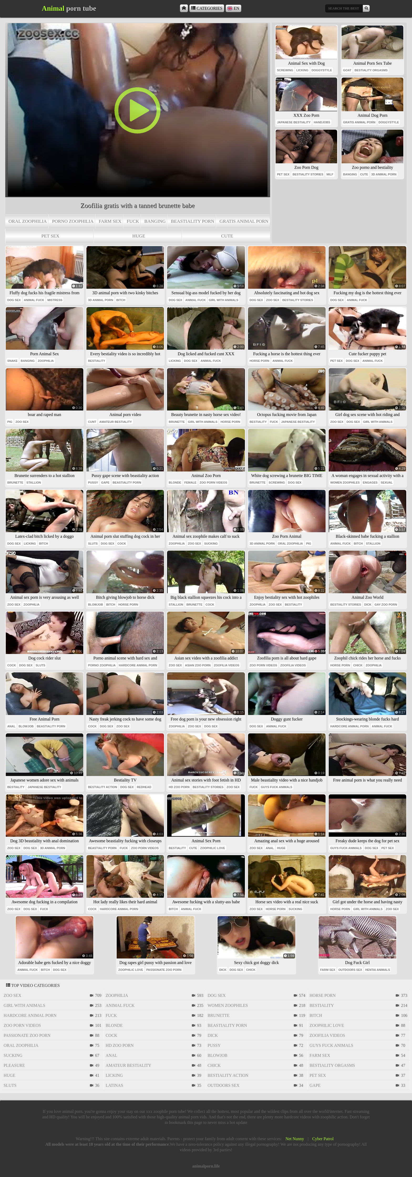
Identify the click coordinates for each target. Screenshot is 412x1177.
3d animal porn (383, 174)
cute (227, 236)
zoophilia (46, 360)
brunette (177, 421)
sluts (93, 543)
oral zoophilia (28, 221)
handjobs (322, 122)
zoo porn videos (213, 482)
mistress (54, 300)
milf (329, 174)
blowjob (95, 604)
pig (9, 421)
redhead (144, 787)
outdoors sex (350, 969)
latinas (114, 1085)
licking (302, 70)
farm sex (110, 221)
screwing (285, 70)
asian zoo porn (198, 665)
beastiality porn (192, 221)
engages (370, 482)
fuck (133, 221)
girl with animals (223, 300)
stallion (34, 482)
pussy (93, 482)
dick (367, 604)
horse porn (259, 360)
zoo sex (272, 300)
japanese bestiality (294, 122)
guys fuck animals (276, 787)
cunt (92, 421)
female (190, 482)
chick (357, 665)
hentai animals (377, 969)
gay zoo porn (385, 604)
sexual (387, 482)
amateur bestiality (115, 421)
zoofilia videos (226, 665)
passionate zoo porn (164, 969)
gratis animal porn (243, 221)
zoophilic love (212, 848)
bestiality (96, 360)
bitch (120, 300)
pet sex (50, 236)
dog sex (14, 300)
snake (12, 360)
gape (105, 482)
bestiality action (102, 787)
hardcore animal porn (138, 665)
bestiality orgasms (371, 70)
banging (155, 221)
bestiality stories (307, 174)
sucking (211, 543)
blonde (175, 482)
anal (11, 726)
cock (121, 543)
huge (138, 236)
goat (347, 70)
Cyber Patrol (322, 1139)
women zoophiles (345, 482)
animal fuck (34, 300)
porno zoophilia (73, 221)
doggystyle (322, 70)
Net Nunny (294, 1139)
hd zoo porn (179, 787)
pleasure (14, 1065)
